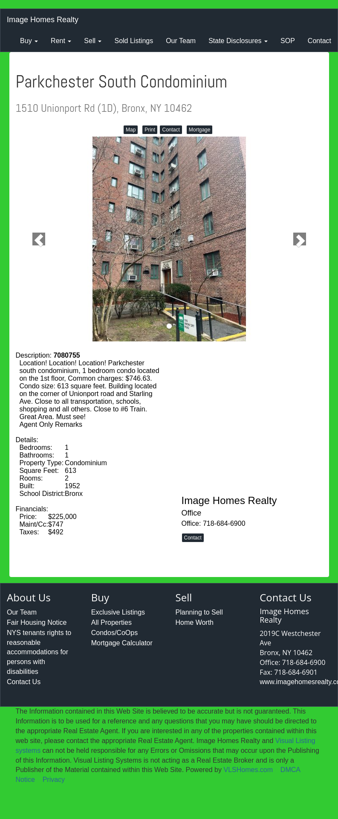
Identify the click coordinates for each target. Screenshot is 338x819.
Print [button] (149, 130)
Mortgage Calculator (122, 643)
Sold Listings (133, 40)
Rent (61, 40)
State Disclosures (238, 40)
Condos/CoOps (114, 632)
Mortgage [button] (200, 130)
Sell (92, 40)
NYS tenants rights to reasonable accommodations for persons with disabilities (39, 652)
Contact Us (23, 681)
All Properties (111, 622)
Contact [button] (170, 130)
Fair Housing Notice (37, 622)
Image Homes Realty (42, 19)
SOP (287, 40)
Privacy (54, 779)
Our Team (181, 40)
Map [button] (131, 130)
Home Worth (195, 622)
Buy (29, 40)
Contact (319, 40)
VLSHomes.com (248, 769)
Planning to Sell (199, 612)
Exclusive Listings (118, 612)
